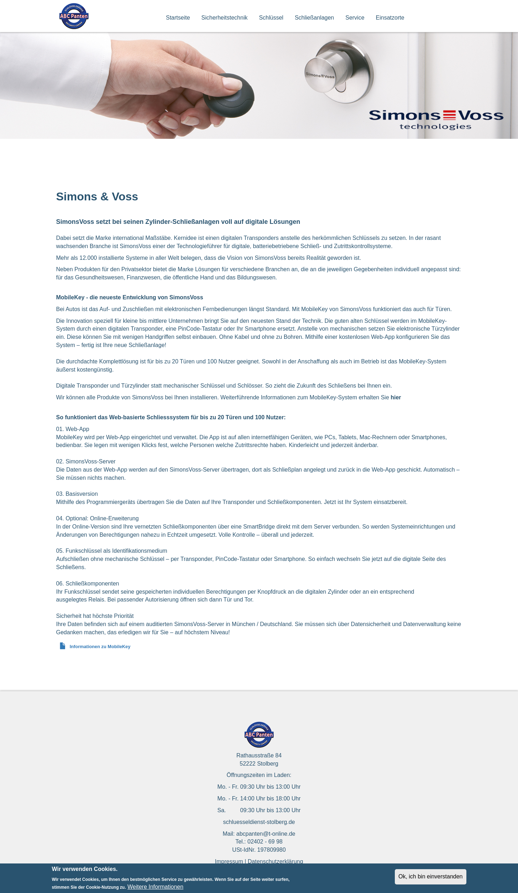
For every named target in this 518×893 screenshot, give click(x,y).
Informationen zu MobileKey (100, 646)
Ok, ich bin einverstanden (430, 879)
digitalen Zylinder (326, 592)
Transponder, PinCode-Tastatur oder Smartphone (242, 559)
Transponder (239, 502)
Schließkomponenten (294, 502)
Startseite (178, 18)
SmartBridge (259, 527)
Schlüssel (271, 18)
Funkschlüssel (82, 592)
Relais (96, 600)
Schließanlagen (314, 18)
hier (396, 397)
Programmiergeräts (111, 502)
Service (354, 18)
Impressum (229, 861)
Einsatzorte (390, 18)
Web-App (118, 437)
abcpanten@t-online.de (265, 834)
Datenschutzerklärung (275, 861)
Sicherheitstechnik (225, 18)
